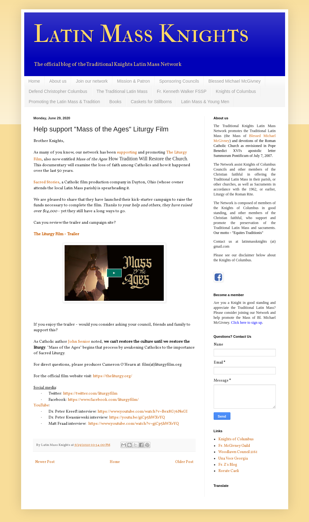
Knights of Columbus (236, 91)
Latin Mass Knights (141, 33)
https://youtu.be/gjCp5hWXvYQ (137, 417)
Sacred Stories (46, 182)
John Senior (79, 342)
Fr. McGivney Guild (234, 445)
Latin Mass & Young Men (205, 101)
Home (34, 81)
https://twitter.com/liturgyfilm (90, 393)
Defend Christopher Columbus (58, 91)
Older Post (184, 462)
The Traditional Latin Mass (122, 91)
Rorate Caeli (228, 471)
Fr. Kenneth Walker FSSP (182, 91)
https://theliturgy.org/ (112, 376)
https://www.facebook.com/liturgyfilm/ (103, 400)
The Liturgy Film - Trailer (56, 234)
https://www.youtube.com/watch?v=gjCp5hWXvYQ (133, 424)
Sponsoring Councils (179, 81)
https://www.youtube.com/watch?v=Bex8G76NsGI (143, 411)
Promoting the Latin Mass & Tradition (64, 101)
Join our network (92, 81)
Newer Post (45, 462)
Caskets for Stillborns (151, 101)
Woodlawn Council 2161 (237, 452)
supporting (127, 152)
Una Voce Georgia (233, 458)
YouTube (41, 405)
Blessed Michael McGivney (234, 81)
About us (57, 81)
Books (115, 101)
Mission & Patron (133, 81)
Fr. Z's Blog (227, 464)
